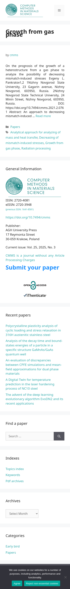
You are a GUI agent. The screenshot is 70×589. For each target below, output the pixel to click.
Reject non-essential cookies (42, 583)
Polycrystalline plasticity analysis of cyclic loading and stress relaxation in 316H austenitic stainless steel (33, 330)
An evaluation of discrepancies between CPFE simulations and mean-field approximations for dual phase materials (34, 367)
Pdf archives (15, 481)
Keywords (13, 475)
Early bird (13, 546)
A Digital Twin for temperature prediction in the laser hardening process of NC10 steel (30, 384)
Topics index (15, 469)
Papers (15, 127)
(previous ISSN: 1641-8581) (20, 209)
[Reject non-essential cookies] (65, 577)
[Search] (59, 436)
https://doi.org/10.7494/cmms (28, 217)
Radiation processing (36, 148)
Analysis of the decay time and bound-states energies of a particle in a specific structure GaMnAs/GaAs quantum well (34, 347)
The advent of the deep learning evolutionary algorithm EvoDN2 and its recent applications (34, 399)
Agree (17, 583)
